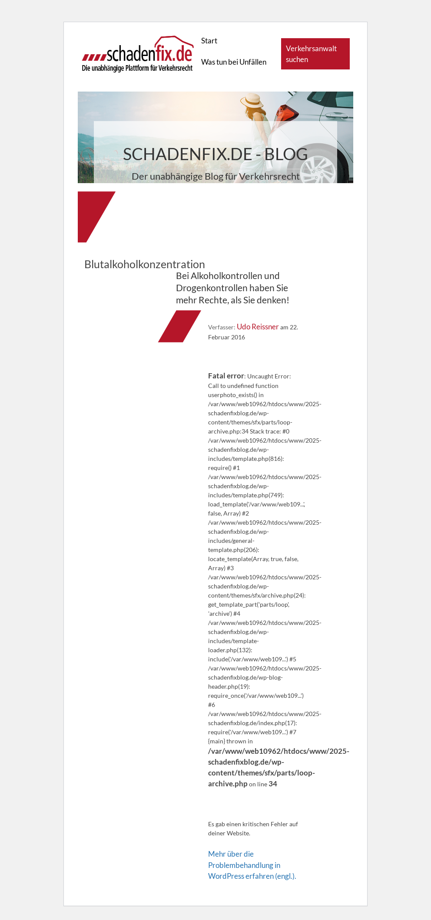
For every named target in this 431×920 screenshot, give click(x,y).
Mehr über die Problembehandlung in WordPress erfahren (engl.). (252, 864)
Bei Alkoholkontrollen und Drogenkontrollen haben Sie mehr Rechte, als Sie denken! (232, 287)
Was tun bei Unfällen (233, 61)
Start (209, 40)
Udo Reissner (258, 326)
